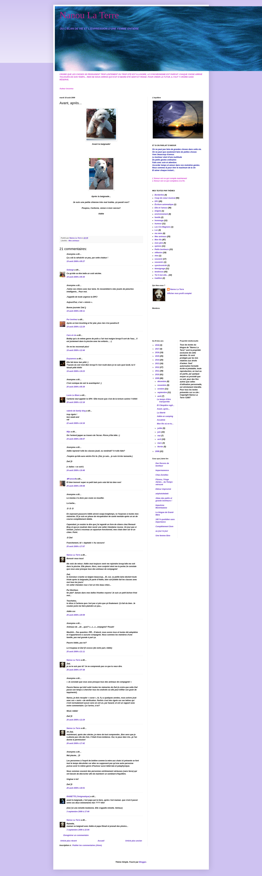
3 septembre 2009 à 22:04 (78, 830)
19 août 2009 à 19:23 (76, 371)
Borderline (159, 195)
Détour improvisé (163, 489)
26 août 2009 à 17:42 (76, 743)
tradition (158, 278)
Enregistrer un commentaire (76, 835)
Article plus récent (68, 841)
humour (158, 224)
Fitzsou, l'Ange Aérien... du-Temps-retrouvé (164, 482)
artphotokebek (162, 494)
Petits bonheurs (162, 249)
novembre (162, 385)
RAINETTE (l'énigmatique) (78, 796)
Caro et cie (71, 335)
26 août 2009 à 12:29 (76, 720)
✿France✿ (72, 479)
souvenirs (159, 262)
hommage (159, 220)
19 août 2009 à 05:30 (76, 277)
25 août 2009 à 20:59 (76, 615)
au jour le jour (162, 531)
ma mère (158, 233)
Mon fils (158, 240)
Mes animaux (74, 241)
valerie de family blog (76, 411)
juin (159, 432)
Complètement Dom (164, 526)
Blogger (142, 862)
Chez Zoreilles (162, 475)
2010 (157, 374)
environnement (161, 214)
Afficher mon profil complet (179, 293)
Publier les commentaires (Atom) (87, 845)
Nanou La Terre (89, 15)
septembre (162, 392)
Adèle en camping (165, 416)
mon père (159, 243)
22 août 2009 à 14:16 (76, 423)
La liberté (161, 413)
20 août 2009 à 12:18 (76, 402)
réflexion (159, 252)
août (159, 396)
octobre (161, 389)
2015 (157, 356)
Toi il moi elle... (161, 275)
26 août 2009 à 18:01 (76, 788)
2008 (157, 451)
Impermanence (162, 470)
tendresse (159, 272)
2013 (157, 363)
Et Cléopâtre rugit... (165, 405)
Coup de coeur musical (165, 198)
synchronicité (161, 265)
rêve (157, 256)
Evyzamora (72, 359)
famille (158, 217)
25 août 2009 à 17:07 (76, 546)
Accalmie (161, 420)
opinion (158, 246)
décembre (162, 381)
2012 (157, 367)
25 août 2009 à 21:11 (76, 651)
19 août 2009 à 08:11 (76, 311)
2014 (157, 360)
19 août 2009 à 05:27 (76, 261)
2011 (157, 371)
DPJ (156, 201)
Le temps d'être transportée (164, 400)
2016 (157, 352)
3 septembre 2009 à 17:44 (78, 811)
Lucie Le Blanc (73, 395)
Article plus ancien (133, 841)
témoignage (160, 268)
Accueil (101, 841)
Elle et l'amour (161, 208)
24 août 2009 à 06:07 (76, 439)
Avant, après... (163, 409)
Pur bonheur (72, 319)
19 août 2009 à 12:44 (76, 350)
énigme (158, 211)
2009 (157, 378)
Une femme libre (163, 535)
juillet (160, 428)
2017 (157, 349)
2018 (157, 345)
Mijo (68, 432)
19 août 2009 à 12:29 (76, 327)
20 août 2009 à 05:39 (76, 387)
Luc (156, 230)
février (160, 447)
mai (159, 436)
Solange (70, 270)
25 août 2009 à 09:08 (76, 486)
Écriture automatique (164, 204)
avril (159, 439)
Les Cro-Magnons (163, 227)
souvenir (159, 259)
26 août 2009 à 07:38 (76, 670)
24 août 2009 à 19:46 (76, 470)
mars (159, 443)
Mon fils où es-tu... (165, 424)
